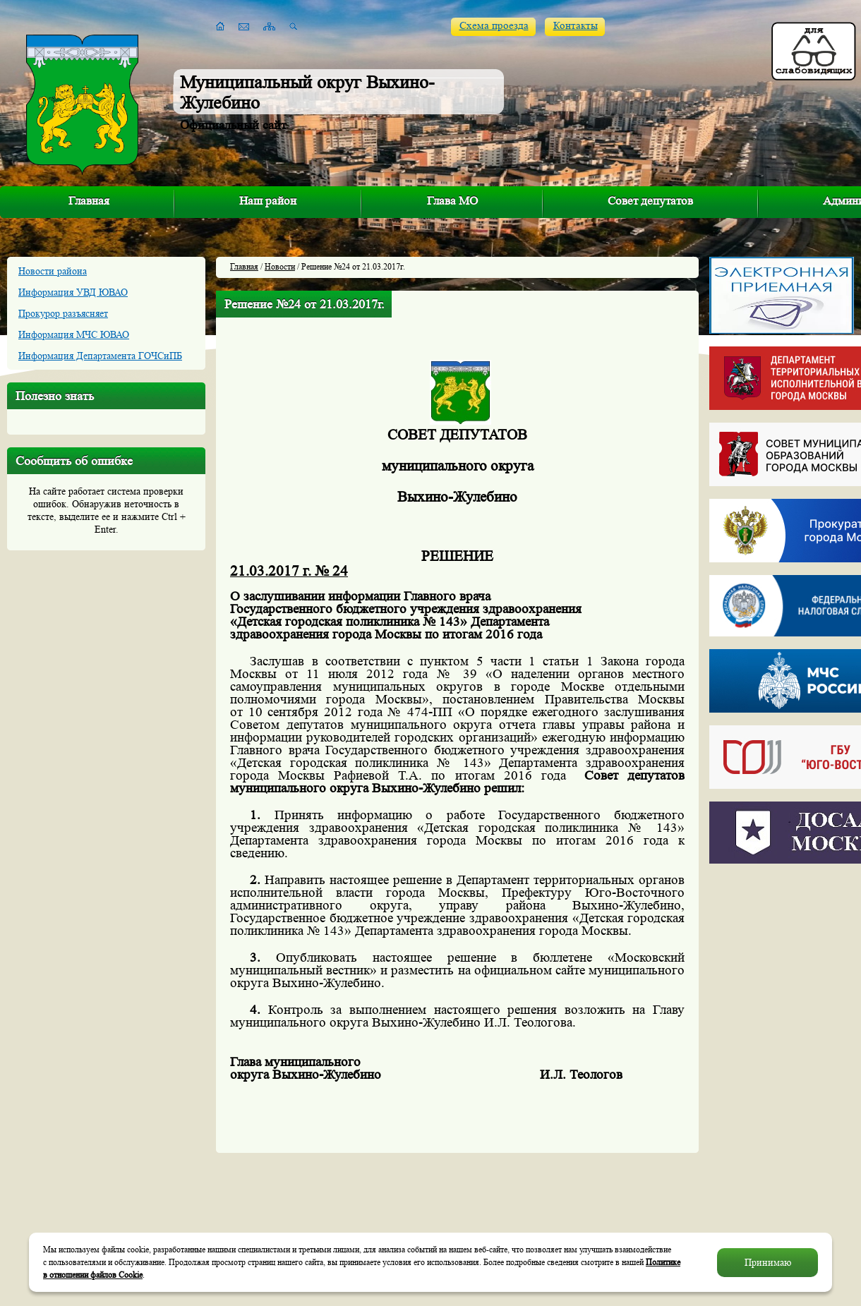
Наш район (267, 200)
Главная (88, 200)
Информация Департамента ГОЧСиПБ (100, 355)
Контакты (575, 26)
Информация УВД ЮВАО (73, 292)
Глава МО (452, 200)
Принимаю (768, 1262)
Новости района (52, 271)
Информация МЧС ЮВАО (73, 334)
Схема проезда (494, 26)
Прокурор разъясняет (63, 313)
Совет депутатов (650, 200)
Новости (280, 266)
